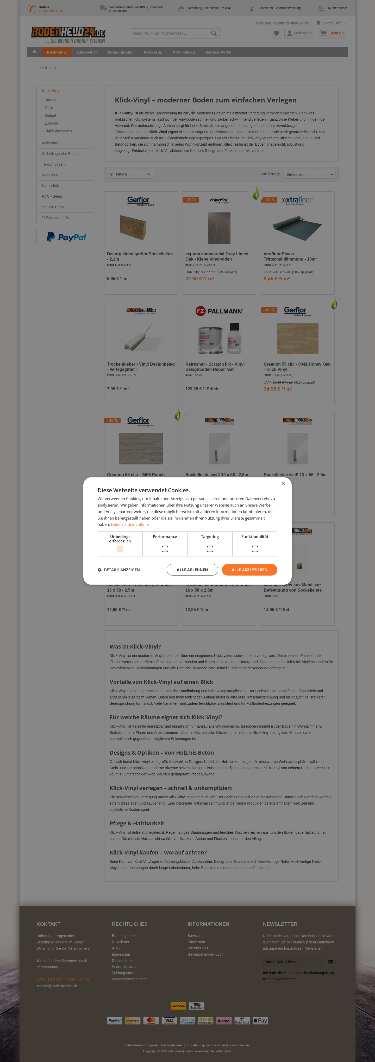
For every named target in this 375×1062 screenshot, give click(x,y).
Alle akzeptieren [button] (249, 569)
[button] (119, 570)
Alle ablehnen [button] (192, 569)
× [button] (283, 483)
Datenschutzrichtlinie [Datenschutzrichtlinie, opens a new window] (130, 524)
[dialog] (187, 531)
